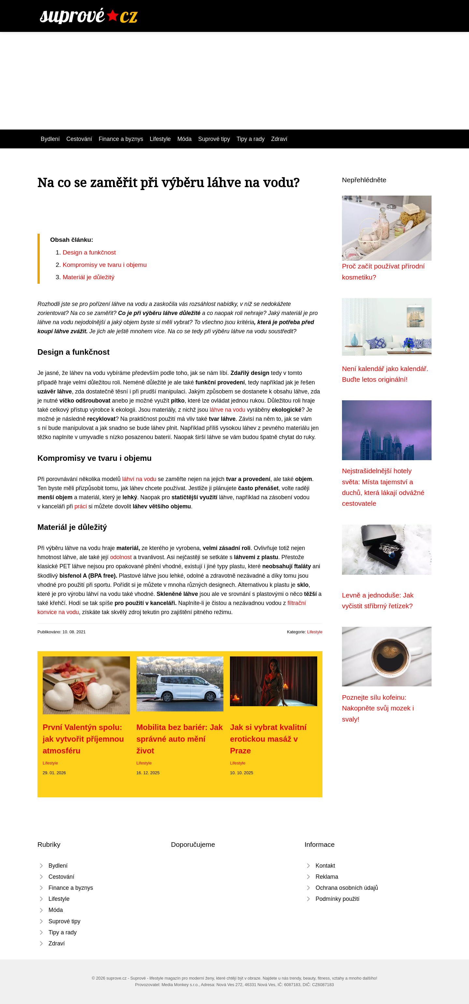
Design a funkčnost (89, 252)
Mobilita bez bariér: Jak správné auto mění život (179, 739)
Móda (184, 139)
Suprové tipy (214, 139)
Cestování (79, 139)
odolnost (121, 557)
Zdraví (279, 139)
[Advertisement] (234, 80)
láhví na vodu (139, 479)
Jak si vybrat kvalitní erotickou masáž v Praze (268, 739)
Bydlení (50, 139)
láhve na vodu (228, 409)
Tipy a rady (250, 139)
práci (80, 506)
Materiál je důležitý (88, 277)
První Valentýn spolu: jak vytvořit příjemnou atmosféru (83, 739)
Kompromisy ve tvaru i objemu (105, 264)
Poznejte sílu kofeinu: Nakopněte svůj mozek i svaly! (378, 708)
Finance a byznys (121, 139)
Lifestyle (160, 139)
